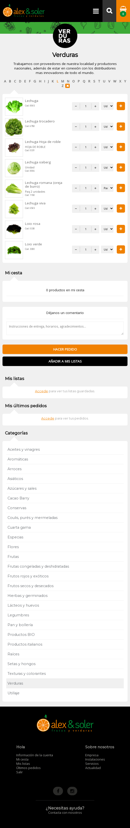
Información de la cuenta (34, 755)
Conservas (17, 508)
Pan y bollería (20, 625)
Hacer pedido (65, 349)
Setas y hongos (22, 664)
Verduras (15, 683)
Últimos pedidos (28, 768)
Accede (41, 391)
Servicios (92, 764)
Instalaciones (95, 759)
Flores (13, 547)
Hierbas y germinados (28, 595)
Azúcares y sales (22, 488)
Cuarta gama (19, 527)
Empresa (91, 755)
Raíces (13, 654)
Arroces (15, 469)
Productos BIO (21, 634)
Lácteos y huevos (23, 605)
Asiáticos (15, 478)
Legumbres (18, 615)
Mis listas (23, 764)
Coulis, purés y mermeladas (33, 517)
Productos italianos (25, 644)
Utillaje (14, 693)
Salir (19, 772)
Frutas (13, 556)
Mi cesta (22, 759)
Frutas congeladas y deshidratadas (38, 566)
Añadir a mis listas (65, 361)
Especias (15, 537)
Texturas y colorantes (27, 673)
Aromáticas (18, 459)
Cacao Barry (18, 498)
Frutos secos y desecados (31, 586)
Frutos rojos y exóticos (28, 576)
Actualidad (93, 768)
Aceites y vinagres (24, 449)
